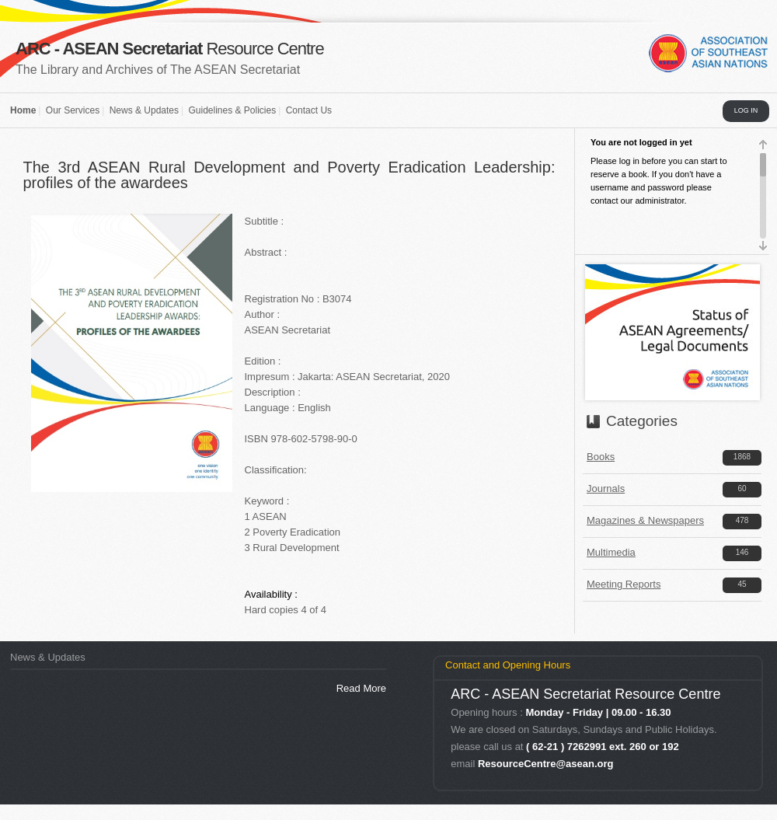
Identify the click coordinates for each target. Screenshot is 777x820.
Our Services (72, 110)
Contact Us (309, 110)
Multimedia (611, 552)
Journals (606, 488)
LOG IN (746, 110)
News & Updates (144, 110)
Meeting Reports (623, 584)
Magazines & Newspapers (645, 520)
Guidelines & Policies (232, 110)
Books (601, 456)
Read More (361, 688)
